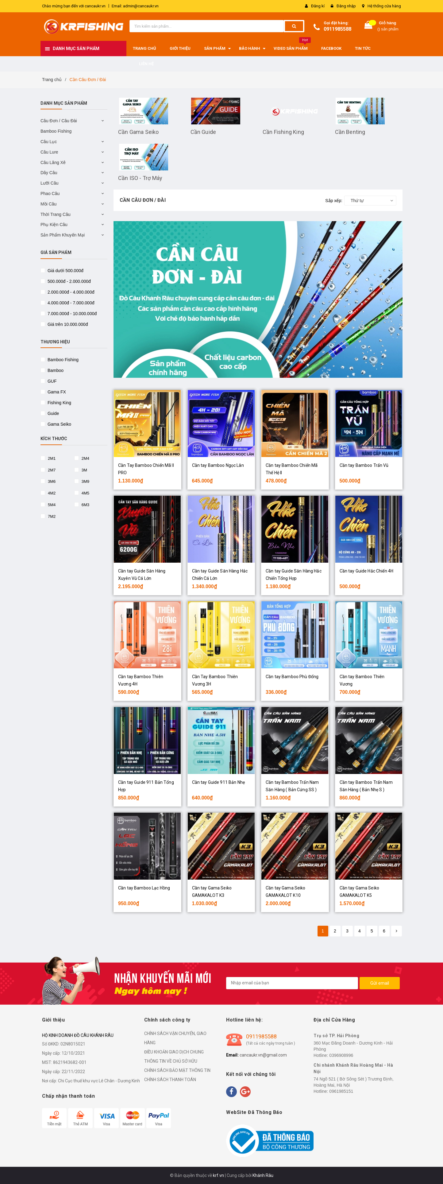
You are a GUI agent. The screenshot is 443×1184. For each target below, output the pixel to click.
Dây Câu (48, 172)
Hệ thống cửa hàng (384, 6)
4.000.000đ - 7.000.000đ (70, 302)
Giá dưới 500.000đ (64, 270)
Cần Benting (350, 132)
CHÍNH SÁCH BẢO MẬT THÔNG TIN (177, 1070)
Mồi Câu (48, 203)
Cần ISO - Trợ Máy (140, 178)
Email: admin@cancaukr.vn (135, 6)
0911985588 (337, 29)
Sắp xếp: (333, 200)
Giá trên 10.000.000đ (67, 324)
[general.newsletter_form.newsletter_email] (292, 983)
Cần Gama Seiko (138, 132)
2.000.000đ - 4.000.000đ (70, 292)
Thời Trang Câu (55, 214)
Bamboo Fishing (55, 131)
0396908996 (341, 1055)
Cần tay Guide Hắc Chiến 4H (367, 571)
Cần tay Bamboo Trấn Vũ (364, 465)
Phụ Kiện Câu (53, 224)
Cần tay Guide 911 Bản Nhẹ (218, 782)
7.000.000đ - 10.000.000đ (71, 313)
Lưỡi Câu (49, 183)
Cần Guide (203, 132)
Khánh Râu (262, 1175)
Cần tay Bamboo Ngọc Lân (218, 465)
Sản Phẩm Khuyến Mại (62, 235)
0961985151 (341, 1091)
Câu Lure (49, 152)
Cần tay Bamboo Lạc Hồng (144, 887)
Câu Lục (48, 141)
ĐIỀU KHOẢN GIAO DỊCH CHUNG (174, 1051)
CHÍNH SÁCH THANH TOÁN (170, 1079)
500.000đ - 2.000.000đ (68, 281)
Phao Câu (50, 193)
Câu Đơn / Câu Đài (58, 120)
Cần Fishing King (283, 132)
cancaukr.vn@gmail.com (263, 1055)
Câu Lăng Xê (53, 162)
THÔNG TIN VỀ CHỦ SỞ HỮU (170, 1061)
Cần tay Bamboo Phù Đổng (292, 676)
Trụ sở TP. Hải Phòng (336, 1035)
